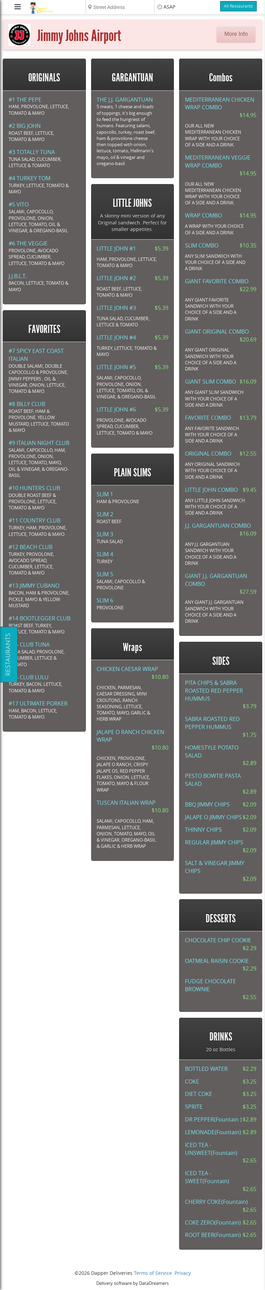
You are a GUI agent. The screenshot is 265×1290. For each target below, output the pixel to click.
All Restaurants (238, 6)
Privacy (183, 1273)
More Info (236, 34)
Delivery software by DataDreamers (132, 1283)
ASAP (169, 7)
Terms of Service (153, 1273)
